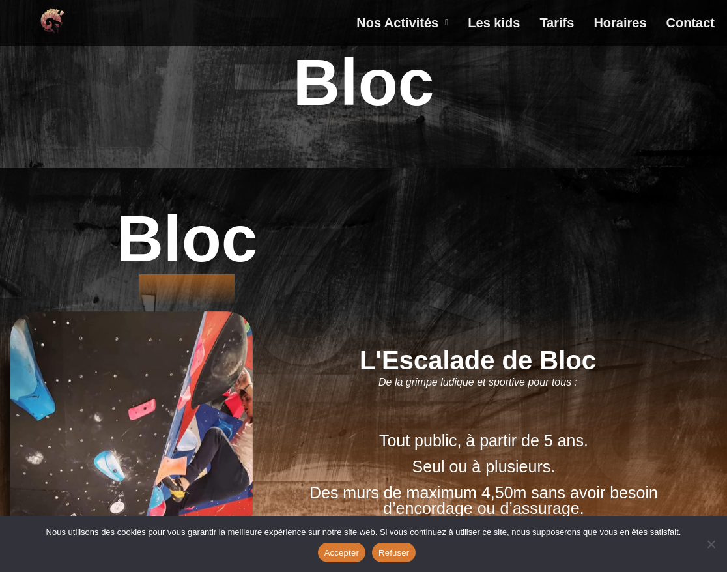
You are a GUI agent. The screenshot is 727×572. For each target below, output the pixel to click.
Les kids (494, 23)
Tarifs (556, 23)
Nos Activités (402, 23)
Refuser (393, 553)
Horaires (619, 23)
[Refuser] (710, 544)
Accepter (341, 553)
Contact (690, 23)
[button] (402, 23)
